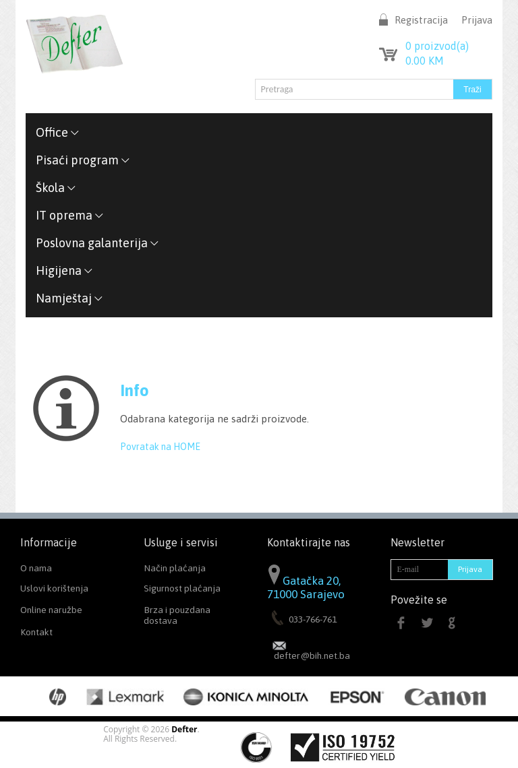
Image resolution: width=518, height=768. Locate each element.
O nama (36, 568)
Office (58, 132)
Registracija (421, 20)
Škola (56, 188)
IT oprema (70, 215)
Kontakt (36, 632)
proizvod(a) (437, 46)
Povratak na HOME (160, 446)
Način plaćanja (175, 568)
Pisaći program (83, 160)
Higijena (64, 270)
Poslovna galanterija (97, 243)
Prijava (476, 20)
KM (424, 61)
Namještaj (69, 298)
